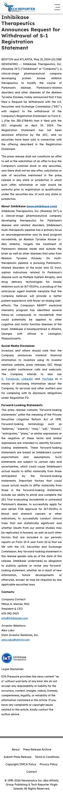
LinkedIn (27, 379)
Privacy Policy (48, 764)
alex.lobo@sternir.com (15, 639)
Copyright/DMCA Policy (20, 764)
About (16, 749)
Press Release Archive (37, 749)
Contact (31, 771)
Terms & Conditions (47, 757)
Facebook (12, 379)
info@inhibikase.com (14, 618)
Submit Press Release (17, 757)
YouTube (47, 379)
